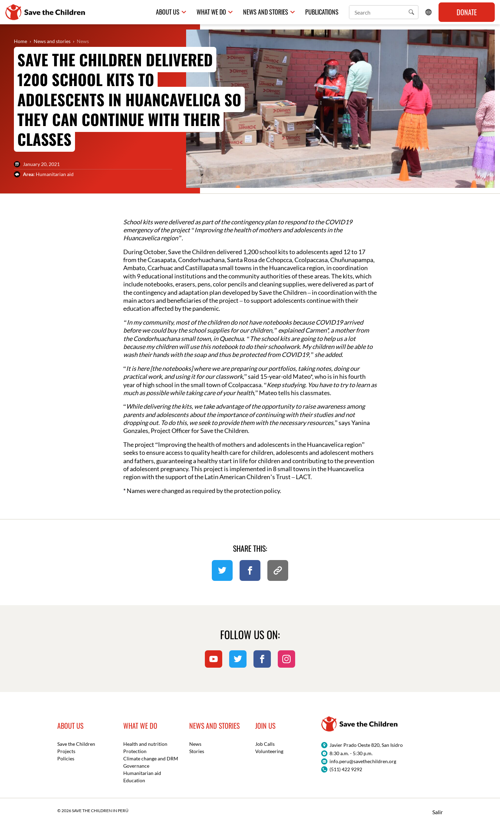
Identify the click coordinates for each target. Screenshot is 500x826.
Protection (135, 751)
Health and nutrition (145, 744)
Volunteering (269, 751)
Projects (66, 751)
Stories (196, 751)
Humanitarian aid (142, 773)
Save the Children (76, 744)
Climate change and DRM (150, 758)
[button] (411, 12)
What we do (211, 12)
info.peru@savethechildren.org (363, 761)
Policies (65, 758)
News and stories (52, 41)
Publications (322, 12)
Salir (437, 812)
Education (134, 780)
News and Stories (265, 12)
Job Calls (265, 744)
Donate (467, 12)
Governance (136, 766)
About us (168, 12)
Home (20, 41)
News (83, 41)
